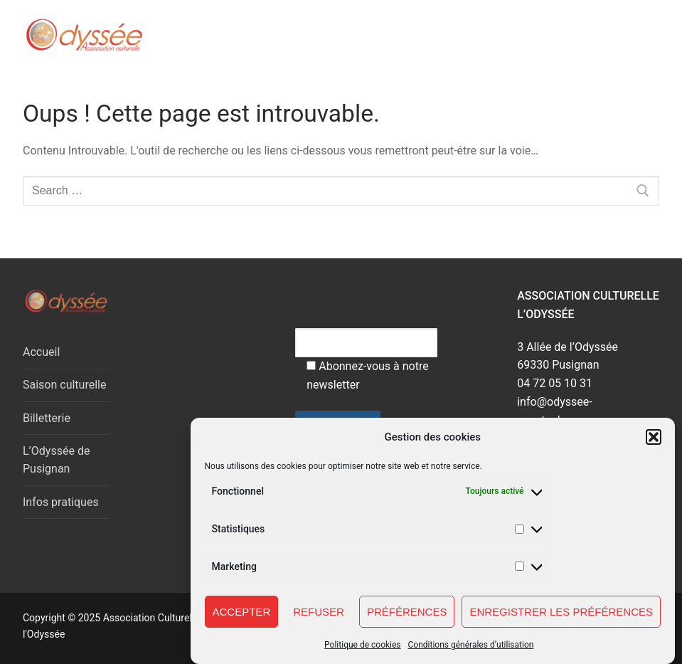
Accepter (242, 617)
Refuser (318, 617)
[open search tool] (590, 34)
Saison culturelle (64, 384)
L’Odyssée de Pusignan (56, 460)
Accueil (41, 352)
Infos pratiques (61, 502)
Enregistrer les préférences (561, 617)
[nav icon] (631, 35)
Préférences (407, 617)
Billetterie (46, 418)
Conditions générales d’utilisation (471, 650)
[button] (653, 443)
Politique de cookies (362, 650)
